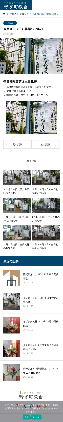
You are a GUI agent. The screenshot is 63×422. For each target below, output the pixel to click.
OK (26, 417)
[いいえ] (58, 411)
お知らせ (10, 23)
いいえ (36, 417)
